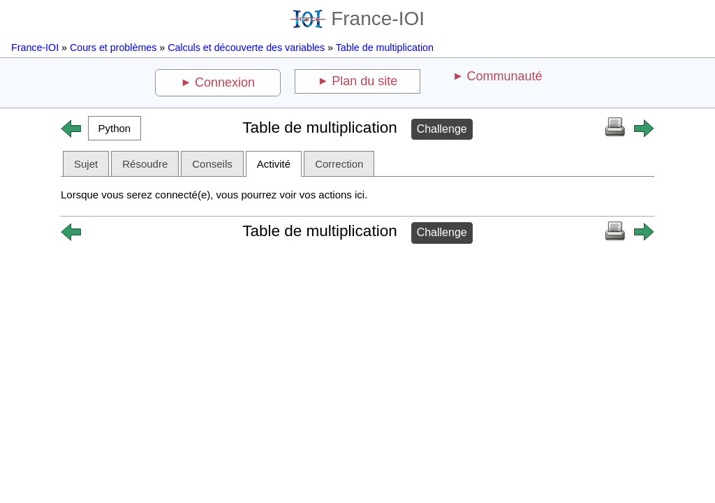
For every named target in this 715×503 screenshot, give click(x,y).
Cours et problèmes (113, 47)
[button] (114, 128)
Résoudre (145, 164)
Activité (273, 164)
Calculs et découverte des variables (246, 47)
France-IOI (357, 18)
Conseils (212, 164)
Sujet (86, 164)
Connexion (225, 82)
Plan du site (364, 81)
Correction (339, 164)
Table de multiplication (385, 47)
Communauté (504, 76)
